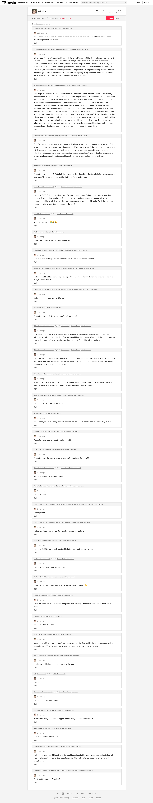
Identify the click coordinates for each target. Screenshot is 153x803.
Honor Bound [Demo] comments (43, 692)
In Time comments (39, 616)
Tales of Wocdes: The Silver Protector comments (48, 289)
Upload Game (48, 3)
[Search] (125, 2)
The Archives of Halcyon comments (44, 187)
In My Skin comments (40, 674)
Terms (83, 798)
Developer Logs (61, 3)
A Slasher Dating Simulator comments (45, 395)
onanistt (63, 85)
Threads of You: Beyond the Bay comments (46, 504)
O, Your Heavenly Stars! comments (44, 49)
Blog (83, 794)
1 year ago (41, 54)
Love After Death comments (42, 214)
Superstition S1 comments (41, 634)
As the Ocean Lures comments (43, 449)
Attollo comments (39, 413)
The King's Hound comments (42, 559)
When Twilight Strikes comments (43, 655)
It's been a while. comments (42, 28)
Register (146, 2)
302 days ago (42, 33)
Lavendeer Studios (71, 504)
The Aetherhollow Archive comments (44, 486)
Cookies (98, 798)
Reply (35, 43)
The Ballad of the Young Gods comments (45, 250)
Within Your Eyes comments (42, 595)
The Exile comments (39, 232)
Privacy (91, 798)
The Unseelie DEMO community (43, 577)
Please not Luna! (70, 577)
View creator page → (66, 18)
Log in (138, 2)
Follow (110, 18)
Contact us (92, 794)
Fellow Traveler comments (41, 728)
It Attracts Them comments (42, 165)
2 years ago (41, 491)
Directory (75, 798)
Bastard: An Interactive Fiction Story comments (47, 268)
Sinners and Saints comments (42, 710)
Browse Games (23, 3)
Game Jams (35, 3)
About (69, 794)
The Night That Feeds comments (43, 431)
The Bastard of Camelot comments (44, 746)
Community (73, 3)
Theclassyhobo (65, 326)
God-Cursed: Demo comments (43, 540)
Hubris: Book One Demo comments (44, 468)
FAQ (76, 794)
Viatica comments (39, 307)
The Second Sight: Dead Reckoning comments (47, 770)
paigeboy (63, 49)
